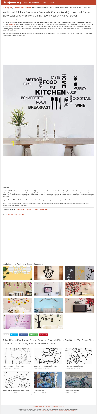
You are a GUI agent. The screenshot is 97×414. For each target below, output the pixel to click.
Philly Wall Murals (39, 390)
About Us (61, 406)
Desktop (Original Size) (41, 209)
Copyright (47, 406)
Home (25, 2)
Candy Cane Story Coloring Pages (13, 366)
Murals (52, 2)
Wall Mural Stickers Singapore (16, 214)
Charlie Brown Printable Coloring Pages (45, 366)
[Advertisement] (48, 51)
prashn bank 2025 (72, 410)
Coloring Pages (34, 2)
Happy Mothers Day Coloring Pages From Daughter (18, 390)
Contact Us (41, 406)
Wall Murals (44, 2)
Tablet (29, 209)
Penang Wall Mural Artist (72, 390)
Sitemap (35, 406)
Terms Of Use (54, 406)
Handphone (20, 209)
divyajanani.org (12, 2)
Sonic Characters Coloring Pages (74, 366)
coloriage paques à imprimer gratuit (58, 410)
